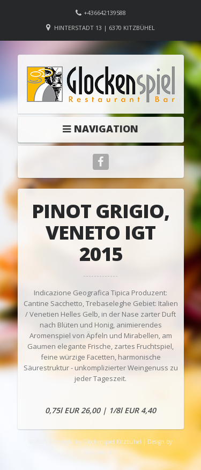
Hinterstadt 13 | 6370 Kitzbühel (104, 28)
